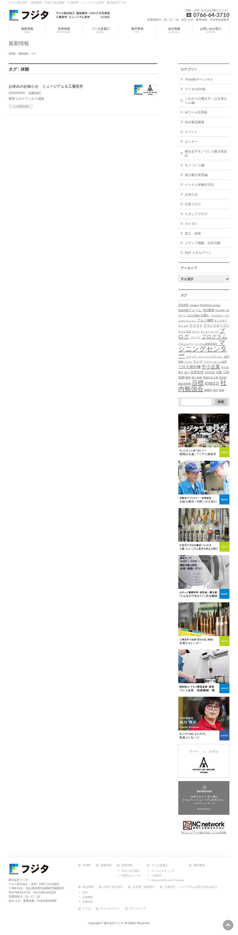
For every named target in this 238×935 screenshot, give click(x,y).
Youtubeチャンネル (199, 79)
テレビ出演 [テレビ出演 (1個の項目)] (184, 331)
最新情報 (106, 865)
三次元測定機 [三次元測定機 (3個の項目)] (189, 367)
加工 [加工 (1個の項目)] (186, 372)
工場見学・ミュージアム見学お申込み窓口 (190, 887)
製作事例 (199, 865)
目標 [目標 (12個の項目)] (198, 383)
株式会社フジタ (113, 923)
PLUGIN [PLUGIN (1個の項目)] (220, 310)
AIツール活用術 (196, 112)
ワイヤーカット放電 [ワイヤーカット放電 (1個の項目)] (215, 361)
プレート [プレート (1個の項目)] (195, 337)
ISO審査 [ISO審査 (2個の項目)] (208, 310)
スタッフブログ (196, 214)
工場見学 (156, 875)
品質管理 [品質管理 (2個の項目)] (196, 372)
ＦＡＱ (87, 908)
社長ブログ (193, 204)
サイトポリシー (110, 908)
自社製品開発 (194, 122)
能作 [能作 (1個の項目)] (215, 390)
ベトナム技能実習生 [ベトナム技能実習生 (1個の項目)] (206, 343)
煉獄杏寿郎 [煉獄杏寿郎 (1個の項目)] (184, 383)
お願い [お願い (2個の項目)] (205, 315)
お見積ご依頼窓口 (143, 887)
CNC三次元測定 (130, 870)
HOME (87, 865)
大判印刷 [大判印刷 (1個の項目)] (209, 372)
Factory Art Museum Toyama (167, 880)
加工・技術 (193, 233)
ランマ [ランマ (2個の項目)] (198, 361)
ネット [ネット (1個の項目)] (196, 331)
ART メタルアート (198, 253)
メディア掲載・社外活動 (203, 243)
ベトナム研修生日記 (199, 184)
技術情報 (126, 865)
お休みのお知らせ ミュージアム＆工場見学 (46, 86)
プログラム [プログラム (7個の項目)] (214, 336)
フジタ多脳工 (159, 865)
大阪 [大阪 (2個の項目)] (218, 372)
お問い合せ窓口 (113, 887)
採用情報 (88, 901)
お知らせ (34, 93)
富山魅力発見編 (196, 175)
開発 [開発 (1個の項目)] (221, 390)
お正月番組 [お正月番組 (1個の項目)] (193, 315)
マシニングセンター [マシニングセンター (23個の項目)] (202, 348)
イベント (191, 132)
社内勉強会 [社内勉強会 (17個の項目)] (202, 385)
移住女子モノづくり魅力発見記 (206, 153)
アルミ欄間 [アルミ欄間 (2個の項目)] (205, 320)
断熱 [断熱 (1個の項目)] (188, 377)
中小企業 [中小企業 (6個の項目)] (211, 366)
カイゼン (191, 223)
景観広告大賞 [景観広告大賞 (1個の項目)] (210, 377)
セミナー (191, 141)
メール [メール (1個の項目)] (188, 361)
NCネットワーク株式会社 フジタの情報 (204, 832)
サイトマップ (137, 908)
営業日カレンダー (131, 875)
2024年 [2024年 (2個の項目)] (183, 305)
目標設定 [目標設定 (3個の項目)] (212, 383)
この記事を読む (21, 106)
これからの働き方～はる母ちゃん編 (206, 100)
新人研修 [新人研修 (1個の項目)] (197, 377)
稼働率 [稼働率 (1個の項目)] (208, 390)
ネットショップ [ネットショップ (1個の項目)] (209, 331)
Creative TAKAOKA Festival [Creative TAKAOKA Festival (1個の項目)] (205, 305)
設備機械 (88, 897)
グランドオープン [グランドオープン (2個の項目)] (216, 325)
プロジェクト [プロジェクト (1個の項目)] (186, 343)
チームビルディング (162, 870)
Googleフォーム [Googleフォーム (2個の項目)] (190, 310)
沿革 (85, 892)
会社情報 (88, 887)
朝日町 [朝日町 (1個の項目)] (223, 377)
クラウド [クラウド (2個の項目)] (195, 325)
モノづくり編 (194, 165)
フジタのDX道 (195, 89)
